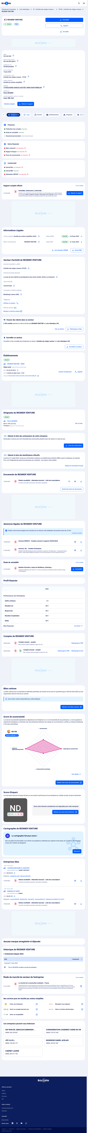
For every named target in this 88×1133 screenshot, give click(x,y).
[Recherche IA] (13, 115)
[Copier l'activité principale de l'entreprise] (57, 277)
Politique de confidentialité (34, 1129)
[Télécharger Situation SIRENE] (81, 236)
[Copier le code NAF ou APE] (28, 76)
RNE (9, 98)
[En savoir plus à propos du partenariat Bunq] (37, 1009)
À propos (4, 1129)
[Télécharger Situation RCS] (81, 242)
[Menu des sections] (3, 115)
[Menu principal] (84, 3)
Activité (38, 115)
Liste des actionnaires (73, 446)
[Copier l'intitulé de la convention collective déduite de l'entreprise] (21, 294)
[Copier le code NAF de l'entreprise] (28, 268)
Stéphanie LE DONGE (51, 899)
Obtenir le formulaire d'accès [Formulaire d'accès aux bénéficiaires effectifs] (74, 466)
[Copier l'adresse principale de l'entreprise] (44, 87)
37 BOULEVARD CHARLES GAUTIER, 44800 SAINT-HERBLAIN (22, 87)
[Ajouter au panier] (75, 193)
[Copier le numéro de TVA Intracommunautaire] (16, 66)
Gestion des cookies (21, 1129)
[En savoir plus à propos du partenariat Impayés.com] (82, 1004)
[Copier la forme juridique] (24, 81)
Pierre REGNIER (8, 93)
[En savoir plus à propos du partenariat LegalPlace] (37, 1004)
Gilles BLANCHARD (25, 876)
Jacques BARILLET (40, 899)
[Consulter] (75, 481)
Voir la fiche (79, 423)
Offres (3, 1090)
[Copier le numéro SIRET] (17, 61)
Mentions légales (9, 104)
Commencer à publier (77, 533)
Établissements (52, 115)
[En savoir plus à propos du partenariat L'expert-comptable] (37, 1015)
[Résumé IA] (69, 481)
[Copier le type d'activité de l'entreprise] (14, 286)
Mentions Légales (47, 1129)
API (3, 1099)
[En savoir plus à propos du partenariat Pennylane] (82, 1009)
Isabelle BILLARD (14, 876)
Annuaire (4, 1096)
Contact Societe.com (7, 1108)
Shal (12, 98)
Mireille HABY (23, 899)
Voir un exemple (79, 185)
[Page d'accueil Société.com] (6, 3)
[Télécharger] (81, 481)
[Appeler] (64, 26)
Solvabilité (64, 20)
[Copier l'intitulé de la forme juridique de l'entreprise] (39, 236)
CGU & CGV (11, 1129)
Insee (5, 98)
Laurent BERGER (14, 899)
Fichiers (4, 1093)
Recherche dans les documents (72, 489)
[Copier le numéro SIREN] (13, 55)
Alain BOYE (31, 899)
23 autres (61, 899)
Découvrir (77, 851)
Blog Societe (5, 1120)
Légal (26, 115)
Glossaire (4, 1111)
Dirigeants (67, 115)
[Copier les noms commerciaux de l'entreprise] (39, 242)
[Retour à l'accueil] (43, 1080)
